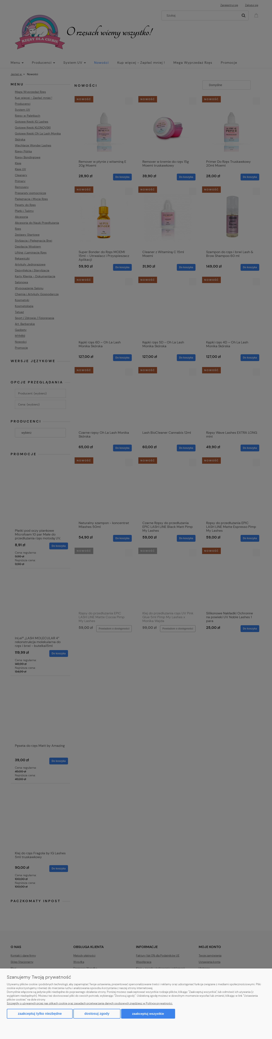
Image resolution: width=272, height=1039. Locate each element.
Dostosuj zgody (96, 1013)
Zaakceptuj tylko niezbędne (40, 1013)
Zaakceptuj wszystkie (148, 1013)
